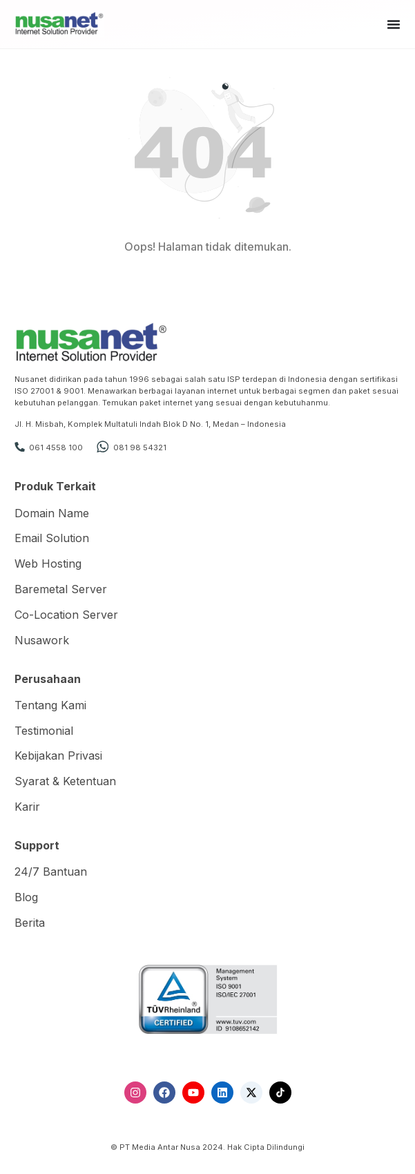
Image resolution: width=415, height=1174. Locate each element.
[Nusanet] (59, 23)
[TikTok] (280, 1092)
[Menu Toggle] (393, 24)
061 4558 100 (56, 447)
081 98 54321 (139, 447)
